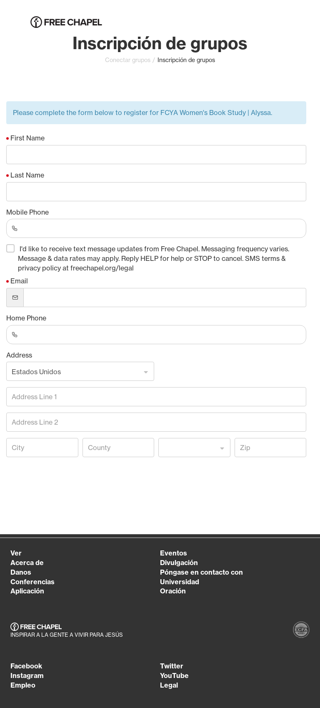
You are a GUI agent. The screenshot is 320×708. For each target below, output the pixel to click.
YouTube (174, 675)
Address (19, 355)
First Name (27, 138)
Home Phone (26, 318)
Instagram (27, 675)
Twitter (171, 666)
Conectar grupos (127, 60)
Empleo (22, 685)
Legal (169, 685)
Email (19, 281)
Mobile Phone (27, 212)
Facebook (26, 666)
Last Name (27, 175)
